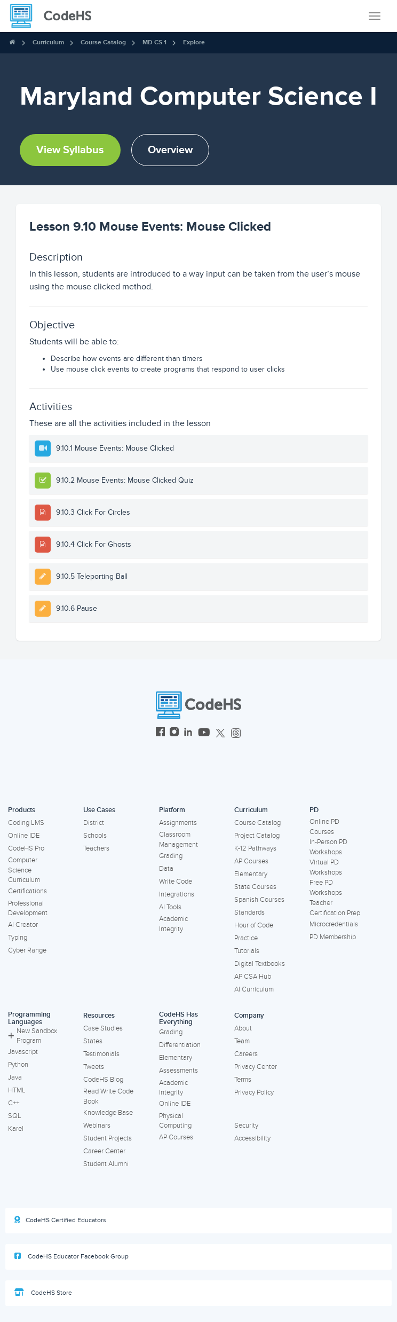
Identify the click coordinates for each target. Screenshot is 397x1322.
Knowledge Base (108, 1112)
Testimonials (101, 1054)
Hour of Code (253, 925)
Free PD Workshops (325, 887)
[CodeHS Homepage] (55, 16)
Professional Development (27, 908)
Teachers (96, 848)
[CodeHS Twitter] (220, 733)
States (92, 1041)
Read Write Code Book (108, 1096)
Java (15, 1077)
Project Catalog (257, 835)
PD (314, 810)
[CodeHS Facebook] (160, 733)
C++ (13, 1103)
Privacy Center (255, 1067)
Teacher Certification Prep (334, 908)
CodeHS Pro (26, 848)
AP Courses (251, 861)
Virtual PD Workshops (325, 867)
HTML (17, 1090)
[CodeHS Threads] (236, 733)
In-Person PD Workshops (328, 847)
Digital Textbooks (259, 963)
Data (166, 868)
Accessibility (252, 1138)
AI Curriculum (254, 989)
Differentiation (180, 1045)
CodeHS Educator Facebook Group (71, 1256)
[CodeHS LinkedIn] (188, 733)
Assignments (178, 823)
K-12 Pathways (255, 848)
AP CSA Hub (252, 976)
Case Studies (103, 1028)
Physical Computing (175, 1121)
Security (246, 1125)
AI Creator (23, 924)
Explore (194, 42)
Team (242, 1041)
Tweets (93, 1067)
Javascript (23, 1052)
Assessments (178, 1070)
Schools (95, 835)
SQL (14, 1116)
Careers (246, 1054)
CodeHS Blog (103, 1079)
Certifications (27, 891)
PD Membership (332, 937)
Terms (242, 1079)
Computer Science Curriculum (24, 870)
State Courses (255, 887)
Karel (15, 1128)
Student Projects (107, 1138)
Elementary (250, 874)
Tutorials (246, 951)
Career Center (104, 1151)
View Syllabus (70, 150)
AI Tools (170, 907)
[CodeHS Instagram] (174, 733)
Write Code (175, 881)
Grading (170, 856)
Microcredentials (333, 924)
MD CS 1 (154, 42)
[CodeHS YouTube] (204, 733)
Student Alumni (106, 1164)
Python (18, 1064)
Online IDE (23, 835)
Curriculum (48, 42)
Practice (246, 938)
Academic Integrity (173, 924)
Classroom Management (178, 839)
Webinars (96, 1125)
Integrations (176, 894)
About (243, 1028)
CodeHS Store (43, 1292)
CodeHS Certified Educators (60, 1220)
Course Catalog (103, 42)
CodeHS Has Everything (178, 1018)
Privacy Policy (254, 1092)
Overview (170, 150)
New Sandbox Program (32, 1036)
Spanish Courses (259, 899)
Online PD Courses (324, 826)
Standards (249, 912)
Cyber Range (27, 950)
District (93, 823)
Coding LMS (26, 823)
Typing (17, 937)
